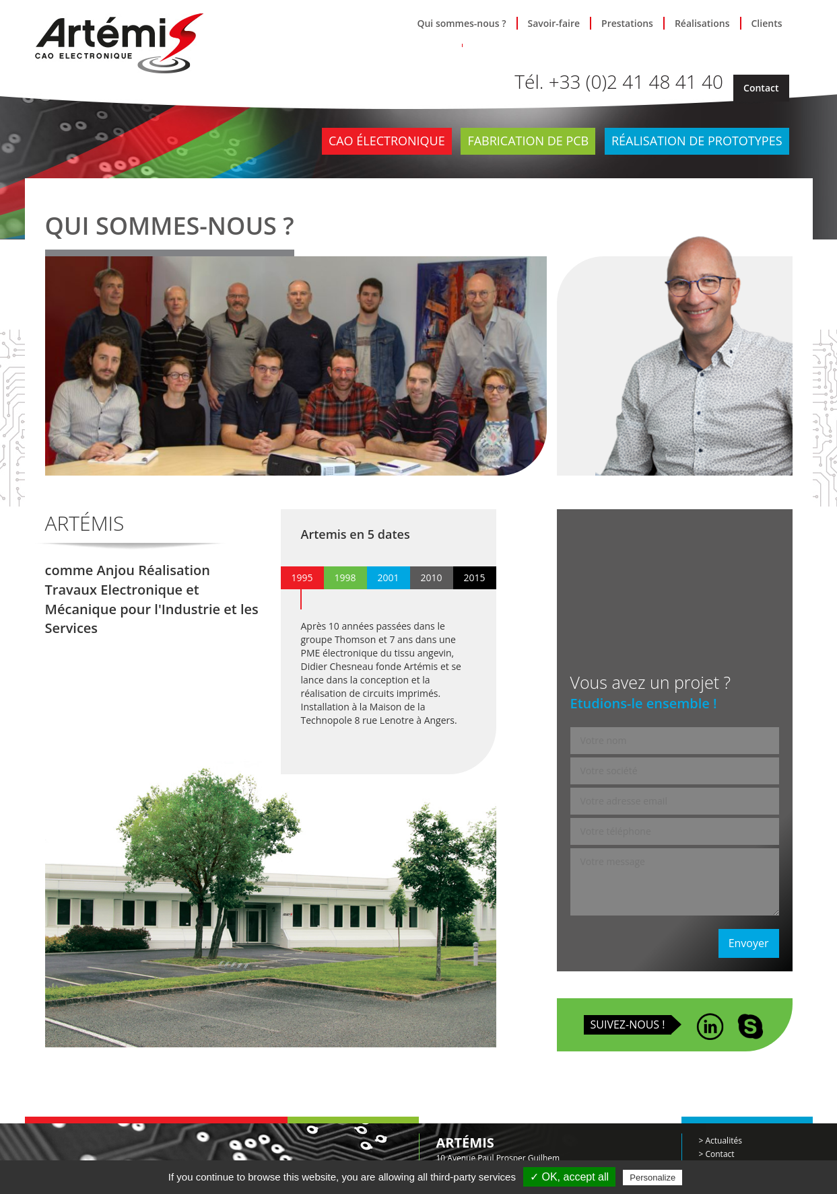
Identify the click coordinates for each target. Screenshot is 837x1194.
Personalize (652, 1177)
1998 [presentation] (345, 577)
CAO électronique (387, 141)
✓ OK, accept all (569, 1177)
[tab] (302, 577)
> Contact (717, 1154)
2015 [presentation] (474, 577)
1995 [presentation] (301, 577)
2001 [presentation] (388, 577)
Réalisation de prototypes (696, 141)
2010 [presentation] (431, 577)
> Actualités (720, 1140)
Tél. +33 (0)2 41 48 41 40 (618, 81)
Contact (760, 87)
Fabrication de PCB (528, 141)
